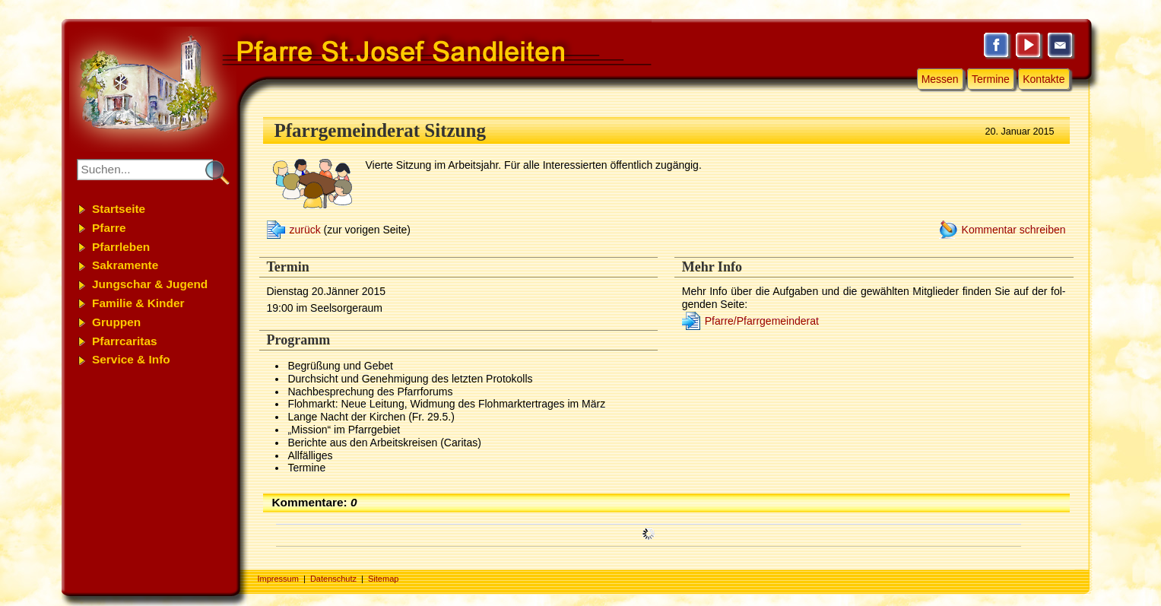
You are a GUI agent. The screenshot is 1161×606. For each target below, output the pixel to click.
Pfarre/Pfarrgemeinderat (762, 321)
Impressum (278, 578)
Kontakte (1043, 79)
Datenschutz (333, 578)
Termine (991, 79)
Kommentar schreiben (1014, 230)
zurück (305, 230)
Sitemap (383, 578)
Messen (940, 79)
